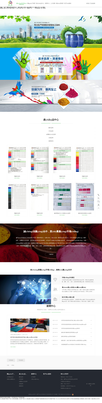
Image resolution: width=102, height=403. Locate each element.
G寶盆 (12, 365)
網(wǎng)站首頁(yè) (21, 3)
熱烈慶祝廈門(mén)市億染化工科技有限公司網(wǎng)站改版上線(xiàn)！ (72, 344)
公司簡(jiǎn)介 (10, 377)
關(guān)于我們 (31, 3)
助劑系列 (51, 141)
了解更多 (51, 254)
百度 (8, 365)
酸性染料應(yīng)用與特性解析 (64, 336)
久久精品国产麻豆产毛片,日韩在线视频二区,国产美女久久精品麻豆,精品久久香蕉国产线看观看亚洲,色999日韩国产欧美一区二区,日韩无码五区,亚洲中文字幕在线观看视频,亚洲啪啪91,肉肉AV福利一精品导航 (48, 398)
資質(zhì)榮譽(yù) (11, 379)
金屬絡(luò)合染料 (51, 134)
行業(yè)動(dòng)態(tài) (35, 379)
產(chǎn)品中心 (40, 3)
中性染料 (51, 131)
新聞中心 (47, 3)
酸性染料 (51, 127)
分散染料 (51, 137)
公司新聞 (33, 377)
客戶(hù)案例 (67, 3)
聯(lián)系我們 (60, 3)
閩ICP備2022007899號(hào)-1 (65, 394)
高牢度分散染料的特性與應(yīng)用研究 (66, 328)
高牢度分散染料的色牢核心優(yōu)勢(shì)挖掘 (67, 320)
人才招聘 (53, 3)
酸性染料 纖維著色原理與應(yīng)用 (65, 332)
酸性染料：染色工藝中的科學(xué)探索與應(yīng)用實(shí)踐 (71, 340)
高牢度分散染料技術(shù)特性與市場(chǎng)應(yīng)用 (69, 324)
